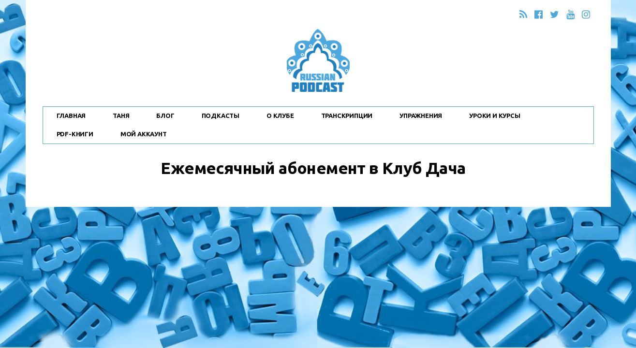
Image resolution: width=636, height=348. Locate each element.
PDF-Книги (75, 133)
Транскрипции (347, 115)
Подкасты (220, 115)
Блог (165, 115)
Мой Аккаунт (143, 133)
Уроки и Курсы (494, 115)
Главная (71, 115)
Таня (121, 115)
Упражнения (420, 115)
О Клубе (280, 115)
